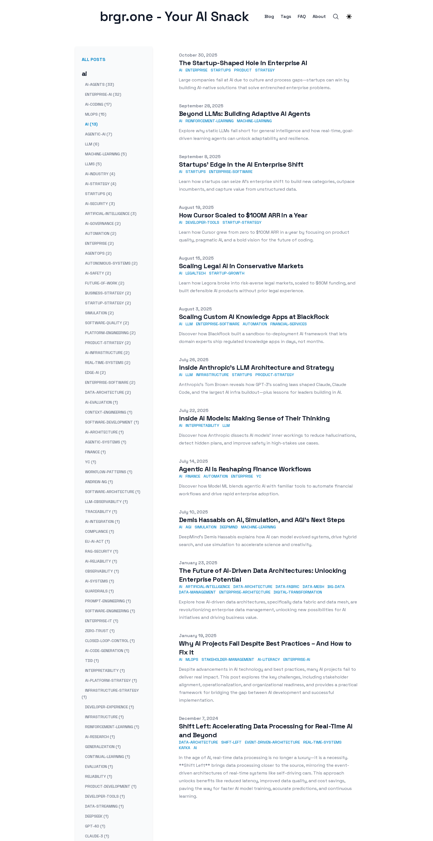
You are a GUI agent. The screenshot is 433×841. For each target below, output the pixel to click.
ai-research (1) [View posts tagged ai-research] (100, 736)
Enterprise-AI (296, 659)
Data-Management (197, 592)
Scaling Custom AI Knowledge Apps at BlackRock (254, 316)
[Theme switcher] (349, 16)
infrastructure (212, 374)
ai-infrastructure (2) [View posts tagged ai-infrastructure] (107, 352)
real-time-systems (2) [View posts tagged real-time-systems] (107, 362)
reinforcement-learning (210, 120)
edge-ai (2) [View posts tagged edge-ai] (95, 372)
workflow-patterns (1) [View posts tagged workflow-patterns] (108, 471)
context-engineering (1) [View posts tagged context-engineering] (108, 412)
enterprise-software (230, 171)
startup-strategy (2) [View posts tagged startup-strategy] (108, 302)
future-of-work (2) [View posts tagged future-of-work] (104, 283)
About (319, 16)
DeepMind (229, 527)
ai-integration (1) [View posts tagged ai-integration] (102, 521)
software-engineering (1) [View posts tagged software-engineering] (110, 610)
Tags (286, 16)
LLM (189, 323)
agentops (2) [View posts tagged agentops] (98, 253)
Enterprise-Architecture (244, 592)
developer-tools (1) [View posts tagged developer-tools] (105, 796)
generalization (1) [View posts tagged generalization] (103, 746)
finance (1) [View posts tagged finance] (95, 451)
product (243, 70)
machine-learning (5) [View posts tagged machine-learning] (106, 153)
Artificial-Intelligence (208, 586)
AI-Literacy (269, 659)
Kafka (184, 747)
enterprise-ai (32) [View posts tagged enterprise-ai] (103, 94)
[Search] (335, 16)
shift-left (231, 742)
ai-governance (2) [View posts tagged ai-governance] (103, 223)
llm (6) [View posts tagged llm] (92, 144)
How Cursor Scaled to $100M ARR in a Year (243, 215)
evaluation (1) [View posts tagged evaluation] (99, 766)
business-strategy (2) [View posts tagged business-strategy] (108, 293)
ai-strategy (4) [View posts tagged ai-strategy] (100, 183)
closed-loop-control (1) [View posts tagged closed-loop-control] (110, 640)
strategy (265, 70)
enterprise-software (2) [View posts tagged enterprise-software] (110, 382)
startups (221, 70)
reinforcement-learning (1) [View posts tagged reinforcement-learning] (112, 726)
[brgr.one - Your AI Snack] (86, 17)
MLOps (192, 659)
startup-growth (226, 273)
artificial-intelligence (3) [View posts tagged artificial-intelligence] (110, 213)
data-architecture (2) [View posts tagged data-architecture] (108, 392)
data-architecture (198, 742)
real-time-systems (322, 742)
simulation (205, 527)
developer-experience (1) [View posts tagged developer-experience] (109, 706)
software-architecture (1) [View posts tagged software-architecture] (112, 491)
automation (255, 323)
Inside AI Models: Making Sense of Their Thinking (254, 418)
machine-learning (254, 120)
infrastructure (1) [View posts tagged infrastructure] (104, 716)
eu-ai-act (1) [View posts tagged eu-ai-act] (97, 541)
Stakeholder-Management (228, 659)
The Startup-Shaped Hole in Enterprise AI (243, 62)
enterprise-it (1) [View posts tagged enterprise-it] (101, 620)
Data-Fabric (287, 586)
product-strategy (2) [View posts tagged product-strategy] (108, 342)
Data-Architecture (252, 586)
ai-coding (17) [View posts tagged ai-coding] (98, 104)
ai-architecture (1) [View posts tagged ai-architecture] (104, 432)
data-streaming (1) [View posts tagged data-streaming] (104, 806)
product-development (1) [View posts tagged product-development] (110, 786)
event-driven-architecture (272, 742)
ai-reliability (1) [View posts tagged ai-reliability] (101, 561)
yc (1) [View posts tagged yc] (90, 461)
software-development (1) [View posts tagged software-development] (112, 422)
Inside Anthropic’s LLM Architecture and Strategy (256, 367)
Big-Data (336, 586)
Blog (269, 16)
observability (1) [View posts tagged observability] (102, 571)
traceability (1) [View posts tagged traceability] (101, 511)
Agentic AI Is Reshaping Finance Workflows (245, 469)
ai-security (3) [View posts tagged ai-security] (100, 203)
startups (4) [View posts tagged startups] (98, 193)
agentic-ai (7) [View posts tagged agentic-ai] (98, 134)
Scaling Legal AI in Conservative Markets (241, 266)
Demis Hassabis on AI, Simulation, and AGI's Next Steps (262, 519)
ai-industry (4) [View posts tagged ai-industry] (100, 173)
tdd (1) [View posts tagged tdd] (92, 660)
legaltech (196, 273)
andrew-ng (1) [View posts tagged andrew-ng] (99, 481)
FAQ (302, 16)
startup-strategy (242, 222)
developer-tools (202, 222)
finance (193, 476)
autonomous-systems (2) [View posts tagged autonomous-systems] (111, 263)
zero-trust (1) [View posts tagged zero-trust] (100, 630)
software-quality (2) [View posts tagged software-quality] (107, 322)
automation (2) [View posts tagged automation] (100, 233)
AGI (188, 527)
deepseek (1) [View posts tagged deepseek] (97, 816)
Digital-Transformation (298, 592)
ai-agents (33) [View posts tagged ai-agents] (99, 84)
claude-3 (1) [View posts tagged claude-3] (97, 836)
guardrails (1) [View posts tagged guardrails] (99, 591)
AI (180, 70)
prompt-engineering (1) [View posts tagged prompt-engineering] (108, 600)
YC (258, 476)
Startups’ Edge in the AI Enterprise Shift (241, 164)
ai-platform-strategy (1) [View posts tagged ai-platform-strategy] (111, 680)
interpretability (202, 425)
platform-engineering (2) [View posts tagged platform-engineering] (110, 332)
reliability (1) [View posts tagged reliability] (98, 776)
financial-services (288, 323)
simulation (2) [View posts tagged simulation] (99, 312)
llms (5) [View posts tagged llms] (93, 163)
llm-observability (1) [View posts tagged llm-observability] (106, 501)
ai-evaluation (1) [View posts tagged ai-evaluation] (101, 402)
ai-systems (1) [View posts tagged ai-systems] (99, 581)
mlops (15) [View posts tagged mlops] (95, 114)
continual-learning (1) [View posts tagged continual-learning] (107, 756)
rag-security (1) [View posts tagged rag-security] (101, 551)
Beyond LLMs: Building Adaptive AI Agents (244, 113)
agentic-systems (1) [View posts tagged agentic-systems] (105, 442)
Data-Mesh (313, 586)
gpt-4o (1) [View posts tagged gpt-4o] (95, 826)
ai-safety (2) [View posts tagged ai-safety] (98, 273)
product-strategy (274, 374)
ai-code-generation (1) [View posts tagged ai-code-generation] (107, 650)
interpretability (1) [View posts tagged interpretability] (105, 670)
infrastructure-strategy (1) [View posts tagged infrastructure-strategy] (110, 693)
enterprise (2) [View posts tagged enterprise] (99, 243)
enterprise (196, 70)
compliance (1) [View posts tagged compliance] (99, 531)
